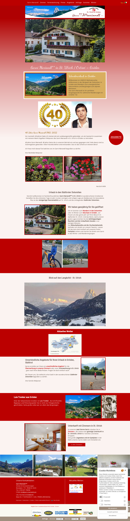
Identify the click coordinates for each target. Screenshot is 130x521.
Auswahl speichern (112, 512)
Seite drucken (56, 500)
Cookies (32, 500)
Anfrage (79, 2)
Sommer (86, 2)
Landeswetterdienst (55, 353)
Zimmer (43, 2)
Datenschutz (26, 500)
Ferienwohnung (53, 2)
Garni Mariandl (32, 2)
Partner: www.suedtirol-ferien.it (42, 500)
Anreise (30, 7)
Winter (93, 2)
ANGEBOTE (116, 137)
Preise (63, 2)
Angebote (70, 2)
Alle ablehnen (112, 515)
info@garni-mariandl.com (28, 492)
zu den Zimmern (76, 445)
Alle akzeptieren (112, 508)
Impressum (18, 500)
